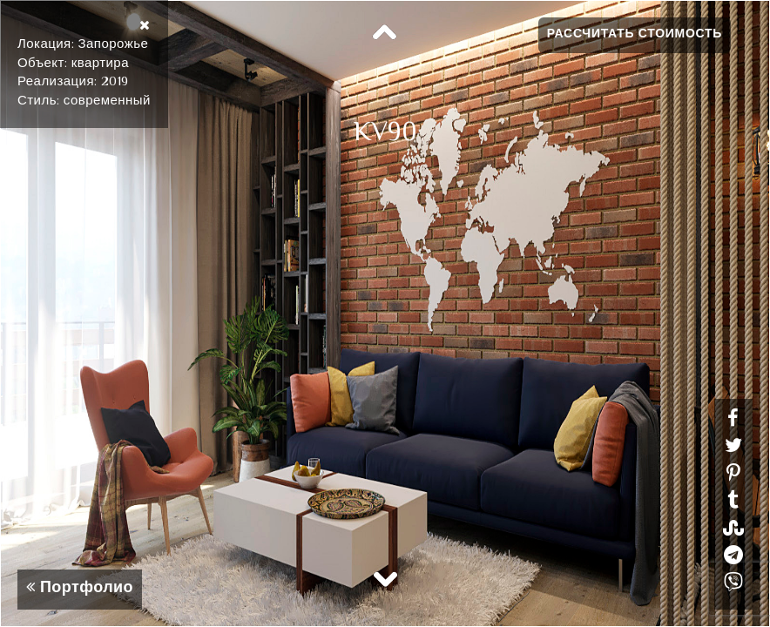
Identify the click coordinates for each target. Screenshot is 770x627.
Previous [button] (385, 33)
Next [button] (385, 578)
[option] (385, 313)
